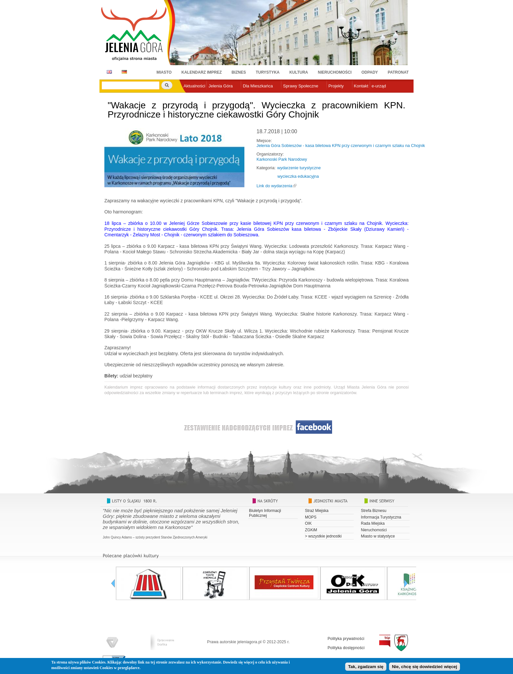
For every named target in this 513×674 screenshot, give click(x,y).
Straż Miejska (316, 510)
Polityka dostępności (345, 648)
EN (108, 72)
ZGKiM (311, 530)
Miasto (163, 72)
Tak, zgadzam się (365, 667)
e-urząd (379, 85)
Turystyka (268, 72)
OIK (308, 523)
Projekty (336, 85)
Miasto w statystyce (378, 536)
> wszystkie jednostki (323, 536)
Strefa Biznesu (373, 510)
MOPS (310, 517)
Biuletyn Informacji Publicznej (265, 513)
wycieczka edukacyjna (298, 176)
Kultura (298, 72)
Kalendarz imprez (202, 72)
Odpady (370, 72)
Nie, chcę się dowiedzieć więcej (424, 667)
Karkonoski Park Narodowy (281, 159)
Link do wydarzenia (274, 185)
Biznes (239, 72)
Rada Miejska (373, 523)
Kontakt (361, 85)
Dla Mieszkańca (258, 85)
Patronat (398, 72)
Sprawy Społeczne (300, 85)
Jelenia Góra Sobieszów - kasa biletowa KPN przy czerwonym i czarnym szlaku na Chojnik (340, 145)
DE (123, 72)
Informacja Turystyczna (381, 517)
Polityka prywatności (345, 638)
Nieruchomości (335, 72)
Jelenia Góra (220, 85)
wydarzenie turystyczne (299, 167)
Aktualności (194, 85)
